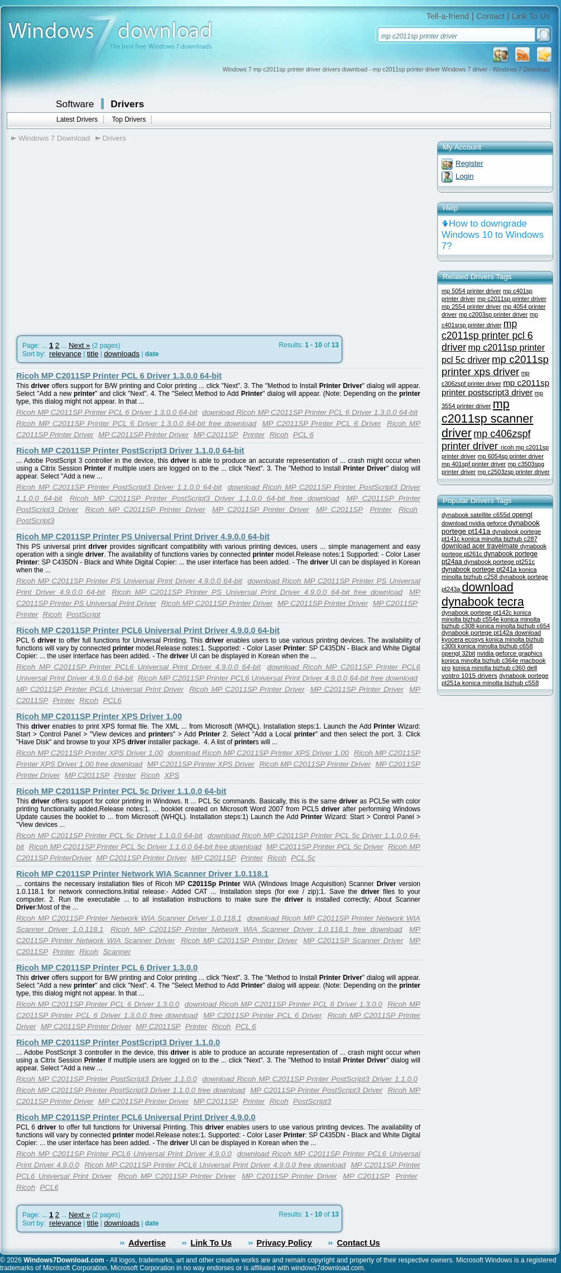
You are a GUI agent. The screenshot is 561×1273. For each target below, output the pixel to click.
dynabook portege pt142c (478, 612)
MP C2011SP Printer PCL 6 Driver (321, 423)
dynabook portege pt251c (499, 561)
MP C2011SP (215, 434)
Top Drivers (129, 119)
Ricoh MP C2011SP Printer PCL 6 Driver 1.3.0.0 (107, 967)
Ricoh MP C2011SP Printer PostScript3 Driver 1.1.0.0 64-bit (130, 450)
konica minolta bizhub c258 (489, 573)
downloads (122, 354)
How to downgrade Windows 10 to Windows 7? (493, 234)
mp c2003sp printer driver (493, 314)
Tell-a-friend (447, 16)
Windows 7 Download (54, 138)
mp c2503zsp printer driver (514, 471)
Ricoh (279, 434)
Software (75, 103)
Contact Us (358, 1242)
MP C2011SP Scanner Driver (353, 940)
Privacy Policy (284, 1242)
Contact (490, 16)
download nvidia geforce (475, 523)
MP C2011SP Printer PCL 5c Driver (324, 847)
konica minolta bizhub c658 (495, 646)
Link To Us (531, 16)
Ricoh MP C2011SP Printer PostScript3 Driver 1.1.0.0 (118, 1042)
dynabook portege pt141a (491, 527)
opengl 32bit (458, 653)
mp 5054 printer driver (471, 291)
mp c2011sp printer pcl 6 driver (487, 335)
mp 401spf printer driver (474, 464)
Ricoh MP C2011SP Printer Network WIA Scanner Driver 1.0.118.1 (142, 873)
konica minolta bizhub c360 (490, 667)
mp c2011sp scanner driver (487, 418)
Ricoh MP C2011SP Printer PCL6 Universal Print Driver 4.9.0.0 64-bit (148, 630)
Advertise (147, 1242)
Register (469, 163)
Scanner (117, 951)
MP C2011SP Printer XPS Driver (201, 764)
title (93, 354)
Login (464, 176)
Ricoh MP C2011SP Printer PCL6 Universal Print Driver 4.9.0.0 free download (215, 1165)
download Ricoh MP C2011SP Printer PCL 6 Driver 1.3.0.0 (283, 1004)
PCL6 (112, 700)
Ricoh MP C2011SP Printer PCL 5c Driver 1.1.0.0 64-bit (121, 791)
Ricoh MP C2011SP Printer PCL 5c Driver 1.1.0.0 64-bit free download (145, 847)
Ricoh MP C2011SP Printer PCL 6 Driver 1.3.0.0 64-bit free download (136, 423)
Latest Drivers (77, 119)
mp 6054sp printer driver (511, 456)
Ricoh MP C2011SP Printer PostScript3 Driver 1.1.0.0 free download (130, 1090)
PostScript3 (35, 520)
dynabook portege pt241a (480, 569)
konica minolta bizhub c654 (513, 626)
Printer (254, 434)
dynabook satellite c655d (477, 514)
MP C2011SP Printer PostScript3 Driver (316, 1090)
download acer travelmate (481, 546)
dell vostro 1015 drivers (489, 671)
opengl (522, 515)
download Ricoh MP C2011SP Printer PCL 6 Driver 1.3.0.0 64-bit (310, 412)
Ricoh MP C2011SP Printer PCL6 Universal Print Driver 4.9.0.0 (136, 1117)
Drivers (127, 103)
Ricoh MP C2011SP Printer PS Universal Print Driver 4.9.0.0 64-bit (143, 536)
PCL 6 (303, 434)
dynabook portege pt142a (478, 632)
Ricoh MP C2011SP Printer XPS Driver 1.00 (99, 716)
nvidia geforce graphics (509, 653)
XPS (171, 775)
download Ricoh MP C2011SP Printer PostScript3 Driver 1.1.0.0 (310, 1079)
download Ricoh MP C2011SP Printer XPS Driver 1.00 (258, 753)
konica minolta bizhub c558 (500, 682)
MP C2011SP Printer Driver (143, 434)
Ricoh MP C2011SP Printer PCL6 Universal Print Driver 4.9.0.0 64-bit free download (278, 678)
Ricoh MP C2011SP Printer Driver (145, 509)
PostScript (83, 614)
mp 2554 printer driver (471, 306)
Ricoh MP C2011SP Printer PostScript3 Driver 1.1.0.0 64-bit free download (204, 498)
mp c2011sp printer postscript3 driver (495, 387)
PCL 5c (303, 858)
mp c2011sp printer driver (511, 298)
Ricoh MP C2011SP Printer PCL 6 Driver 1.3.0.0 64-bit (119, 375)
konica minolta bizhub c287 (500, 538)
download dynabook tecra (483, 594)
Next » (79, 345)
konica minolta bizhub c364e (481, 660)
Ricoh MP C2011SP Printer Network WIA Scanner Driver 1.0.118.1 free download (256, 929)
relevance (65, 354)
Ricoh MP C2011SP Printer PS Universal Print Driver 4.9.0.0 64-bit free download (257, 592)
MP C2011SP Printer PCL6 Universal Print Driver (100, 689)
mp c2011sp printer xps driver (495, 365)
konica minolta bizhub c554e (486, 616)
